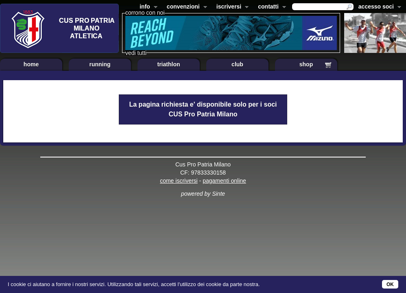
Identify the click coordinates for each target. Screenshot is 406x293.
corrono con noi (145, 12)
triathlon (168, 64)
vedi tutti (135, 53)
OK (390, 284)
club (237, 64)
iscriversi (231, 7)
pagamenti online (224, 180)
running (99, 64)
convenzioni (185, 7)
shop (306, 64)
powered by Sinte (203, 193)
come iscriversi (179, 180)
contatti (270, 7)
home (31, 64)
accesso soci (378, 7)
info (146, 7)
